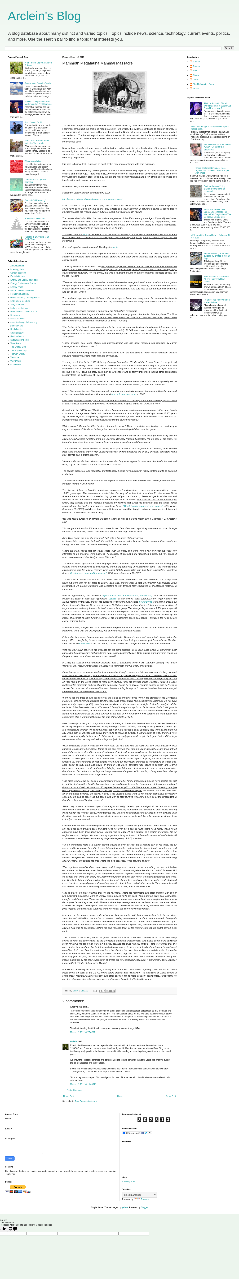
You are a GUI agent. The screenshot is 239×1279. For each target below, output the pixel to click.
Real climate (16, 329)
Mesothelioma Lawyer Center (23, 311)
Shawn (196, 75)
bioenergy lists (17, 269)
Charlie (196, 62)
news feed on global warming (23, 322)
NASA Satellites (17, 318)
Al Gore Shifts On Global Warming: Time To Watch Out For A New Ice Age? (217, 106)
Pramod (196, 66)
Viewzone (14, 357)
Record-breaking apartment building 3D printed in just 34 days (217, 256)
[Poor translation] (12, 1229)
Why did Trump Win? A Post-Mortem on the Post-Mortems (38, 102)
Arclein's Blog (44, 16)
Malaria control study (20, 308)
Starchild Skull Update (35, 218)
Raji (195, 71)
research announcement (124, 394)
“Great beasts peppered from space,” (143, 506)
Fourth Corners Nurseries (22, 290)
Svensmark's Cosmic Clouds (38, 83)
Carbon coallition (18, 273)
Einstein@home (17, 276)
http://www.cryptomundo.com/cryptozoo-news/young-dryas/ (92, 199)
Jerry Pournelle (17, 304)
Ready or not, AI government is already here (217, 301)
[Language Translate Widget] (139, 1195)
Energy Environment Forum (23, 283)
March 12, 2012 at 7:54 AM (82, 1032)
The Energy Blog (18, 347)
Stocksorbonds (17, 336)
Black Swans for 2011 (35, 122)
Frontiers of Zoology (19, 294)
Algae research (17, 266)
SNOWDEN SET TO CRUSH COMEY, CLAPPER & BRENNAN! (217, 147)
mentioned (84, 643)
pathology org (16, 326)
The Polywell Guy (18, 350)
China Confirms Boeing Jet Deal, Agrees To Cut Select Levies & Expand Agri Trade (213, 170)
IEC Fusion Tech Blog (20, 301)
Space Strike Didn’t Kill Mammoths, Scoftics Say (127, 595)
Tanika (196, 80)
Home (120, 1096)
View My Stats (128, 1181)
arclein (73, 1041)
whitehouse (15, 364)
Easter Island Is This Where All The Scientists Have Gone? (216, 279)
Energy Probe (16, 287)
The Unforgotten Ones (203, 84)
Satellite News (17, 333)
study (86, 234)
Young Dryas (145, 602)
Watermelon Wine (33, 161)
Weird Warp (15, 361)
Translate (141, 1199)
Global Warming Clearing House (25, 297)
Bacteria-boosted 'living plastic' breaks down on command (214, 188)
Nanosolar (15, 315)
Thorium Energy (17, 354)
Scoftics (112, 598)
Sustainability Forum (19, 340)
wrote (115, 247)
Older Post (171, 1096)
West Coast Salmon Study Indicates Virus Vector (37, 141)
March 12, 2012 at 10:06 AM (83, 1084)
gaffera (125, 1207)
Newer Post (68, 1096)
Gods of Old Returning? (35, 200)
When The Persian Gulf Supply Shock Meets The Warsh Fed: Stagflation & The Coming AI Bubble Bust (217, 213)
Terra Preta (15, 343)
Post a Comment (74, 1090)
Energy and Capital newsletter (24, 280)
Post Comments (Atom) (86, 1101)
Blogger (144, 1207)
